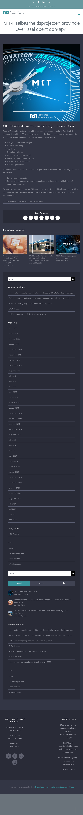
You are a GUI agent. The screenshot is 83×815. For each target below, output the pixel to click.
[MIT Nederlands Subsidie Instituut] (41, 82)
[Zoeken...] (39, 279)
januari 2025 (14, 408)
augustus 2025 (15, 371)
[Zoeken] (73, 279)
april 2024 (13, 456)
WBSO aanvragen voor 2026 (25, 591)
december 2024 (15, 413)
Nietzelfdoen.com (42, 787)
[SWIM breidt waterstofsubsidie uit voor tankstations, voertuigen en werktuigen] (10, 612)
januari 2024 (14, 472)
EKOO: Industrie (15, 309)
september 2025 (15, 365)
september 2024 (15, 429)
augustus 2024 (15, 434)
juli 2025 (12, 376)
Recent (41, 583)
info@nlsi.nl (51, 7)
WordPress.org (15, 564)
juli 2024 (12, 440)
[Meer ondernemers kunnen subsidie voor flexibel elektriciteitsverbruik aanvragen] (10, 601)
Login (11, 548)
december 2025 (15, 349)
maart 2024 (13, 461)
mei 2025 (13, 387)
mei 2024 (13, 450)
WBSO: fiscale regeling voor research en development (66, 257)
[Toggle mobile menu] (79, 15)
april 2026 (13, 328)
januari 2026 (14, 344)
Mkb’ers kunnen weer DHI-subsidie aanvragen (27, 314)
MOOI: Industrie (15, 656)
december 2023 (15, 477)
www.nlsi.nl (14, 746)
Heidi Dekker (11, 201)
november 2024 (15, 418)
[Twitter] (8, 756)
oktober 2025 (14, 360)
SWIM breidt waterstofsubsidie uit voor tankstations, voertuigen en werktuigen (41, 258)
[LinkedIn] (21, 756)
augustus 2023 (15, 498)
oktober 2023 (14, 488)
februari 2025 (14, 402)
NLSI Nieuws (38, 201)
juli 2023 (12, 504)
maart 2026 (13, 333)
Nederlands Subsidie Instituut (62, 787)
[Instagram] (14, 762)
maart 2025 (13, 397)
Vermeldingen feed (16, 553)
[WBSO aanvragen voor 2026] (10, 592)
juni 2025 (12, 381)
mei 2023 (13, 514)
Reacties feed (14, 558)
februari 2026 (14, 339)
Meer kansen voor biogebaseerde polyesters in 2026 (30, 662)
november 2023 (15, 482)
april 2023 (13, 520)
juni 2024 (12, 445)
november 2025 (15, 355)
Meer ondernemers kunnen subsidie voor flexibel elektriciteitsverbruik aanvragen (13, 259)
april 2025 (13, 392)
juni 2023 (12, 509)
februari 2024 (14, 466)
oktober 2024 (14, 424)
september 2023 (15, 493)
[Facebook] (14, 756)
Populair (19, 583)
